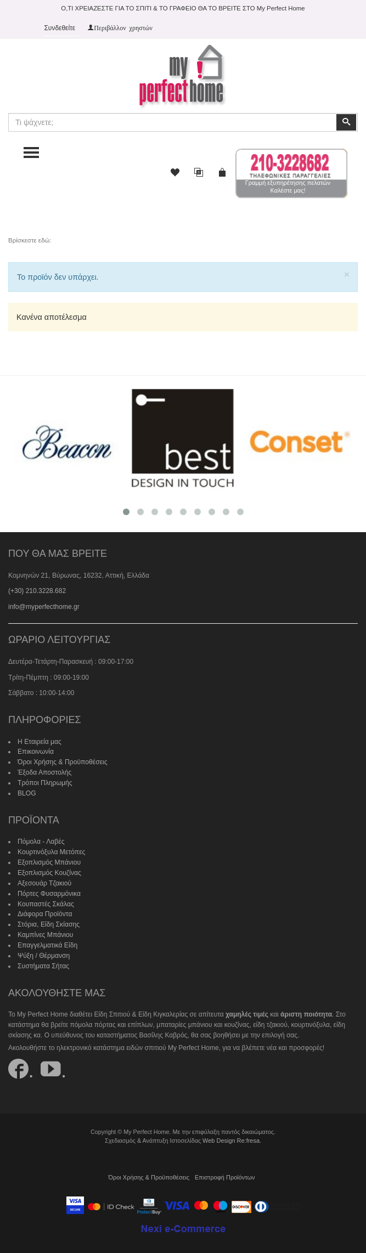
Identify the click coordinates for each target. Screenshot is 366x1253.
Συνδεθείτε (59, 28)
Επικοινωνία (35, 751)
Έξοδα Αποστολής (44, 772)
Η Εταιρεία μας (39, 741)
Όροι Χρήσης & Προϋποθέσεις (62, 761)
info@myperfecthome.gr (43, 607)
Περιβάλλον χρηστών (123, 27)
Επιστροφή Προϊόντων (224, 1174)
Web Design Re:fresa (231, 1137)
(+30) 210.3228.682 (37, 591)
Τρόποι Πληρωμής (44, 782)
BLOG (27, 792)
